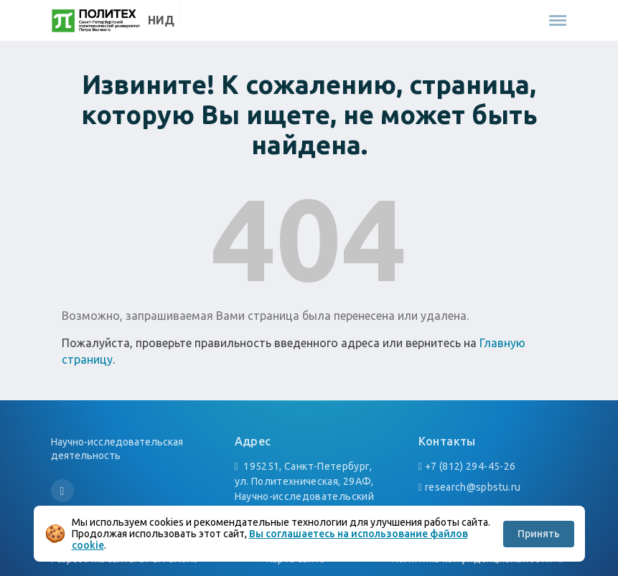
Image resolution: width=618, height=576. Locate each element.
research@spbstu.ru (472, 487)
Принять (539, 533)
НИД (161, 20)
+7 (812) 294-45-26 (470, 466)
